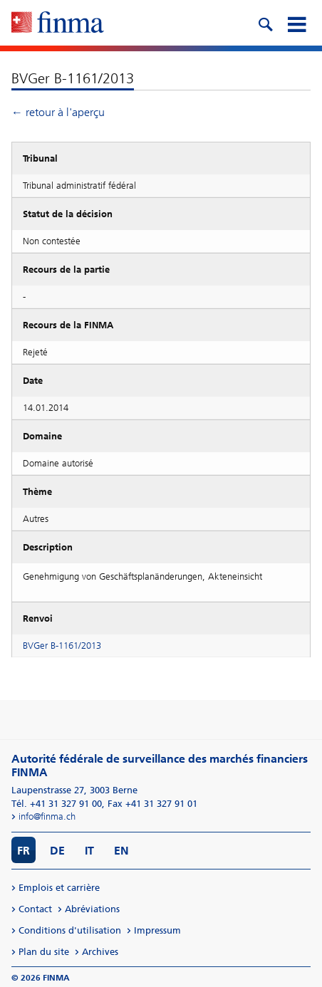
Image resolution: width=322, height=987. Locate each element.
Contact (35, 909)
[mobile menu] (296, 23)
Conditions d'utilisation (70, 930)
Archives (100, 951)
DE (57, 850)
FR (23, 850)
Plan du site (44, 951)
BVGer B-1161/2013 (62, 645)
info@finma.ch (47, 816)
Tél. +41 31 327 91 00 (56, 803)
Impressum (157, 930)
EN (121, 850)
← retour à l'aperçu (58, 112)
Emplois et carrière (59, 887)
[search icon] (265, 23)
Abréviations (92, 909)
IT (89, 850)
